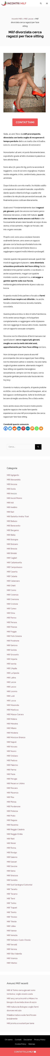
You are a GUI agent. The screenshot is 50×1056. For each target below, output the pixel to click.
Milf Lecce (28, 19)
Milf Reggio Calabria (15, 829)
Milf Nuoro (11, 751)
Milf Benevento (13, 526)
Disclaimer (28, 1040)
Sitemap (31, 1044)
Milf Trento (11, 912)
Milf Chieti (11, 585)
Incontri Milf (17, 19)
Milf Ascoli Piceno (14, 498)
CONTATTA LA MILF (25, 1052)
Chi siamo (9, 1040)
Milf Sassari (12, 862)
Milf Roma (11, 848)
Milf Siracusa (12, 875)
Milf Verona (12, 949)
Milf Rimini (11, 843)
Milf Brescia (12, 549)
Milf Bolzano (12, 544)
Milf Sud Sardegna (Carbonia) (19, 885)
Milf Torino (11, 903)
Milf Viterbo (12, 963)
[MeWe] (28, 428)
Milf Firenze (12, 627)
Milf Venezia (12, 935)
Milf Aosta (11, 489)
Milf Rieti (10, 839)
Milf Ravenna (12, 825)
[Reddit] (14, 428)
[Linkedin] (19, 428)
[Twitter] (10, 428)
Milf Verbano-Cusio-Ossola (18, 940)
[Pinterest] (23, 428)
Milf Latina (11, 677)
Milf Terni (11, 898)
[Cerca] (38, 447)
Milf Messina (12, 724)
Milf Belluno (12, 521)
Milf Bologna (12, 539)
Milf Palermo (12, 765)
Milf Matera (12, 719)
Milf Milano (11, 728)
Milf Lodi (10, 696)
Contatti (18, 1040)
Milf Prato (11, 816)
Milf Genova (12, 645)
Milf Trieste (12, 921)
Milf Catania (12, 576)
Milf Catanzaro (13, 581)
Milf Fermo (11, 618)
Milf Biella (11, 535)
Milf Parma (11, 770)
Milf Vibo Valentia (14, 954)
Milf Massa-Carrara (15, 714)
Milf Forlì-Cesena (14, 636)
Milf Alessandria (13, 479)
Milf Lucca (11, 700)
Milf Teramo (12, 894)
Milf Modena (12, 733)
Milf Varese (12, 931)
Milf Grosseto (13, 654)
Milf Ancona (12, 484)
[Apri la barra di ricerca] (41, 3)
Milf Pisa (10, 797)
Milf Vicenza (12, 958)
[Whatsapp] (37, 428)
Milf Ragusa (12, 820)
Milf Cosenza (12, 595)
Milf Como (11, 590)
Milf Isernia (11, 664)
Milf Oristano (12, 756)
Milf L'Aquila (12, 668)
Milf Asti (10, 502)
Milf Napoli (11, 742)
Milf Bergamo (13, 530)
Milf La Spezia (13, 673)
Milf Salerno (12, 857)
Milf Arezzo (12, 493)
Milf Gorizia (12, 650)
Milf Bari (10, 512)
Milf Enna (11, 613)
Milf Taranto (12, 889)
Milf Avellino (12, 507)
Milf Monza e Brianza (16, 737)
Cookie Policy (20, 1044)
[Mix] (32, 428)
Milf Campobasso (14, 567)
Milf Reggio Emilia (14, 834)
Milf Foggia (11, 631)
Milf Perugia (12, 779)
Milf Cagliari (12, 558)
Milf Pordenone (13, 806)
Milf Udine (11, 926)
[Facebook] (6, 428)
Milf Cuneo (11, 608)
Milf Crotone (12, 604)
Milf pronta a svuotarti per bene (20, 1023)
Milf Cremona (13, 599)
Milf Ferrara (12, 622)
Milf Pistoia (11, 802)
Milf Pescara (12, 788)
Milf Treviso (12, 917)
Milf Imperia (12, 659)
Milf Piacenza (12, 793)
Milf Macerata (13, 705)
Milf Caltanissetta (14, 562)
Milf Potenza (12, 811)
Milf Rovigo (12, 852)
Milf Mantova (12, 710)
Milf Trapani (12, 908)
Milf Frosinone (13, 641)
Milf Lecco (11, 687)
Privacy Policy (39, 1040)
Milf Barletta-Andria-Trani (18, 516)
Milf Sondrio (12, 880)
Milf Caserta (12, 572)
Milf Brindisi (12, 553)
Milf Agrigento (13, 475)
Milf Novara (12, 747)
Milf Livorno (12, 691)
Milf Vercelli (12, 944)
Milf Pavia (11, 774)
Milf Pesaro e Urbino (16, 783)
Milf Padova (12, 760)
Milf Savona (12, 866)
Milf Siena (11, 871)
